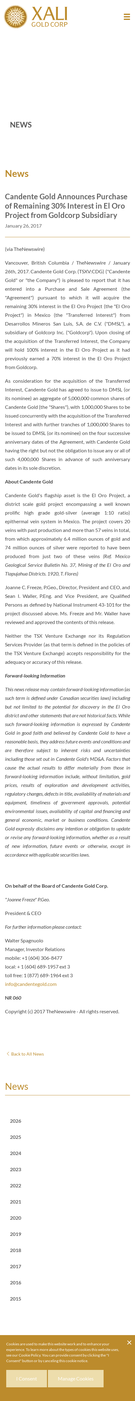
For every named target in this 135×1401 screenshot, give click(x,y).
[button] (127, 17)
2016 (15, 1282)
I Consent (26, 1378)
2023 (15, 1169)
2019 (15, 1234)
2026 (15, 1121)
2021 (15, 1201)
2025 (15, 1137)
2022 (15, 1185)
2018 (15, 1250)
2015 (15, 1299)
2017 (15, 1266)
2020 (15, 1218)
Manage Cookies (76, 1378)
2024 (15, 1153)
